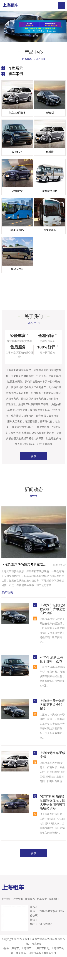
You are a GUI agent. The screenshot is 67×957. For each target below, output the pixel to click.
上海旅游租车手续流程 (52, 755)
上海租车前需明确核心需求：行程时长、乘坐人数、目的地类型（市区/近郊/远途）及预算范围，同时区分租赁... (52, 772)
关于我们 (6, 898)
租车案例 (16, 73)
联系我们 (54, 898)
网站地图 (36, 943)
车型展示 (16, 68)
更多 (33, 456)
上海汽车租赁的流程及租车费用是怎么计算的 (24, 564)
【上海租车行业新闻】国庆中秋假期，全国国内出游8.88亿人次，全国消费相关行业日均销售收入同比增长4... (52, 823)
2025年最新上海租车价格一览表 (51, 659)
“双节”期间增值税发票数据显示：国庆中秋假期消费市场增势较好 (52, 802)
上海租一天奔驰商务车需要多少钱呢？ (52, 705)
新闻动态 (30, 898)
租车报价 (42, 898)
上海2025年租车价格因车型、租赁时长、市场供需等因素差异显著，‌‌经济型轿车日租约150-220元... (52, 676)
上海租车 (26, 948)
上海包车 (14, 948)
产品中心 (18, 898)
